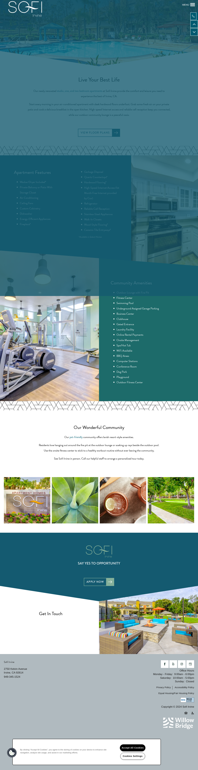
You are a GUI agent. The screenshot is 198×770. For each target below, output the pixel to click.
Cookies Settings (132, 756)
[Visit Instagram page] (182, 665)
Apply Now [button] (95, 582)
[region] (86, 752)
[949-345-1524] (194, 16)
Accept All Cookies (133, 748)
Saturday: (165, 678)
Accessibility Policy (184, 688)
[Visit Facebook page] (165, 665)
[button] (12, 753)
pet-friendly (76, 438)
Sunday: (180, 682)
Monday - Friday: (163, 674)
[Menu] (188, 4)
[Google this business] (190, 665)
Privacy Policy (163, 688)
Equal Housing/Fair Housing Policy (176, 694)
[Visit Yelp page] (173, 665)
